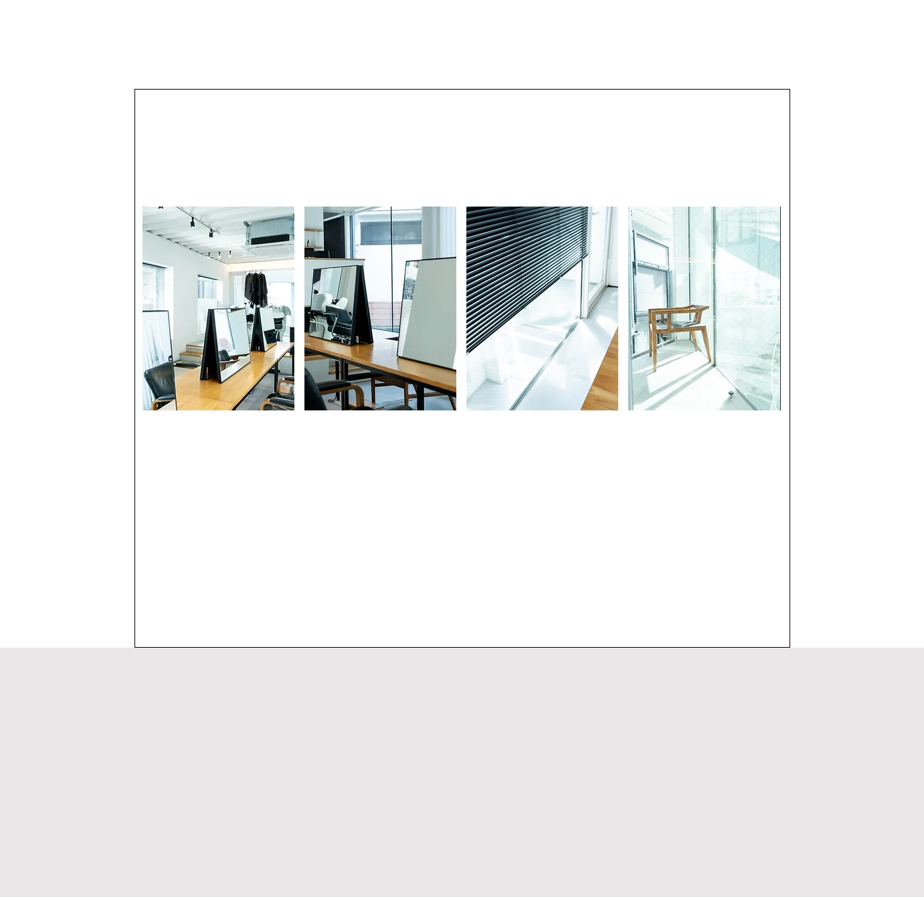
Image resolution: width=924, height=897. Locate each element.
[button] (218, 308)
